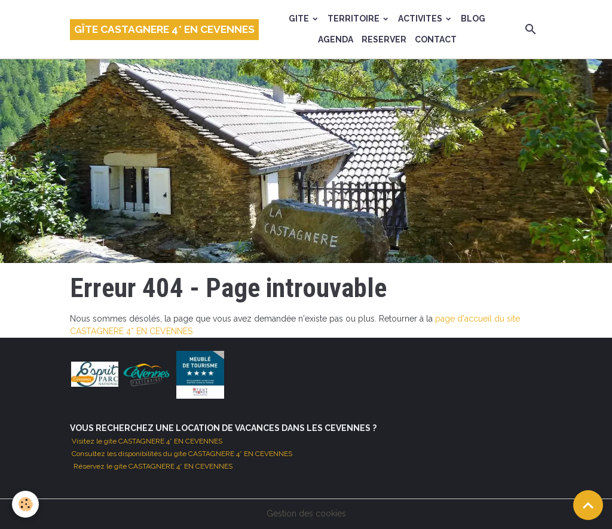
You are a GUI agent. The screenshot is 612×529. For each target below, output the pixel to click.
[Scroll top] (588, 505)
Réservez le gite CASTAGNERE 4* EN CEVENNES (153, 466)
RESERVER (384, 39)
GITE (300, 18)
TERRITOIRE (354, 18)
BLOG (473, 18)
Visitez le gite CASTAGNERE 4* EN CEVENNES (146, 441)
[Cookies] (25, 504)
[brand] (164, 29)
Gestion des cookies (306, 513)
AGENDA (335, 39)
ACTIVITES (421, 18)
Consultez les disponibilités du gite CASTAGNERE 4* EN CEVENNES (181, 454)
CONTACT (436, 39)
